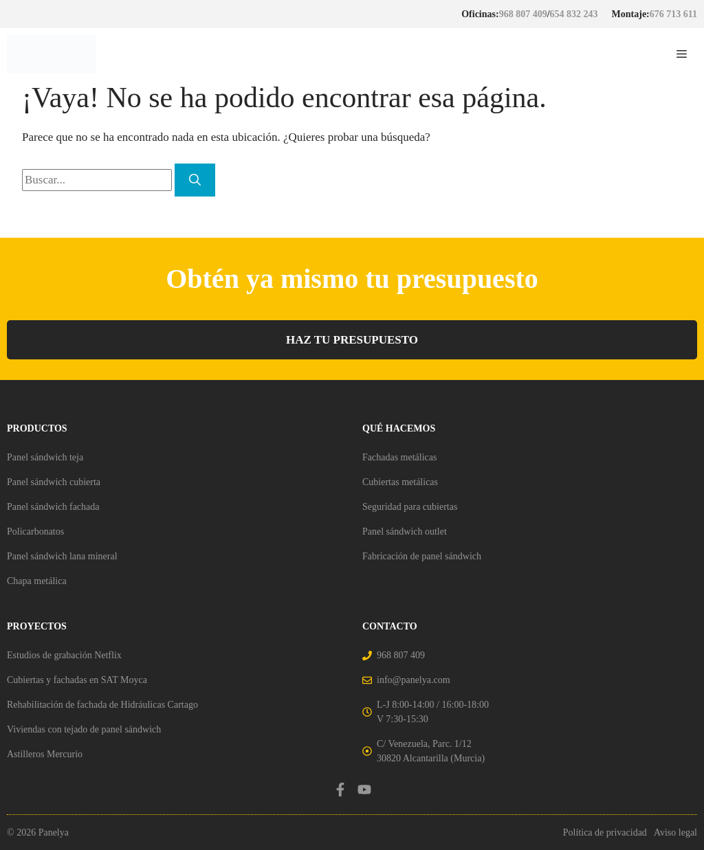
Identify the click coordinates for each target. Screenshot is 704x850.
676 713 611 (673, 14)
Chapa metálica (37, 581)
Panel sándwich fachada (53, 507)
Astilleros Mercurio (44, 754)
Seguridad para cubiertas (409, 507)
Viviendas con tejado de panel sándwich (84, 729)
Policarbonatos (35, 531)
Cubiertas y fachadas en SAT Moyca (77, 680)
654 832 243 (574, 14)
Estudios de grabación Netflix (64, 655)
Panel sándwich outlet (404, 531)
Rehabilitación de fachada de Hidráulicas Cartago (102, 705)
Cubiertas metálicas (400, 482)
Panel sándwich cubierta (53, 482)
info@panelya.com (413, 680)
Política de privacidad (605, 832)
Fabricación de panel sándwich (421, 556)
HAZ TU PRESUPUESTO (352, 339)
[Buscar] (195, 180)
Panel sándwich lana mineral (62, 556)
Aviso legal (675, 832)
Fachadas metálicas (399, 457)
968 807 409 (523, 14)
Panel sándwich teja (45, 457)
